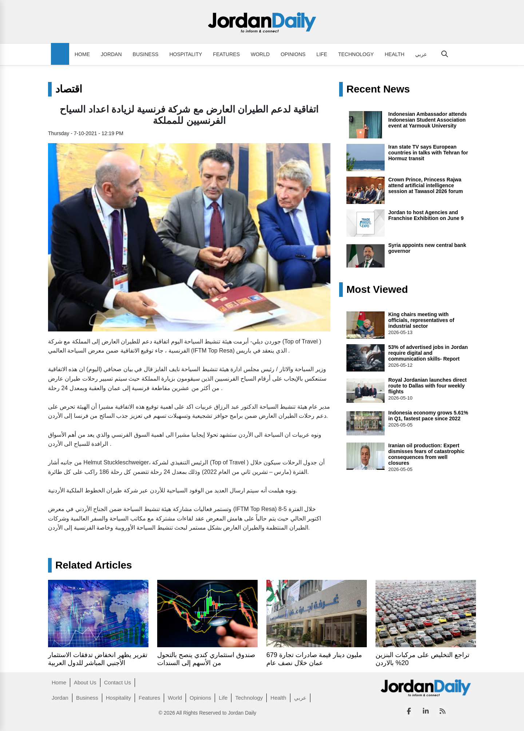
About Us (85, 682)
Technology (356, 54)
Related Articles (93, 565)
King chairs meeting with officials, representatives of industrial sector (421, 320)
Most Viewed (377, 289)
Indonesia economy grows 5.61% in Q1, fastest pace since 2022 (428, 415)
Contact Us (117, 682)
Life (322, 54)
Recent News (378, 89)
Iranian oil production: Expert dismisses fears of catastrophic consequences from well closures (426, 454)
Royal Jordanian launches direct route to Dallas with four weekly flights (427, 385)
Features (226, 54)
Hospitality (185, 54)
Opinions (293, 54)
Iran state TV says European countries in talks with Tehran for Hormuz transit (428, 152)
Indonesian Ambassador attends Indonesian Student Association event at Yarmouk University (427, 120)
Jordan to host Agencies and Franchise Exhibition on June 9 (426, 215)
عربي (421, 54)
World (260, 54)
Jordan (111, 54)
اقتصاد (68, 89)
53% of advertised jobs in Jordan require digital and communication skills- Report (428, 353)
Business (146, 54)
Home (82, 54)
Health (394, 54)
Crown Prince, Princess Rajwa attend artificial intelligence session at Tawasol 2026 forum (425, 185)
